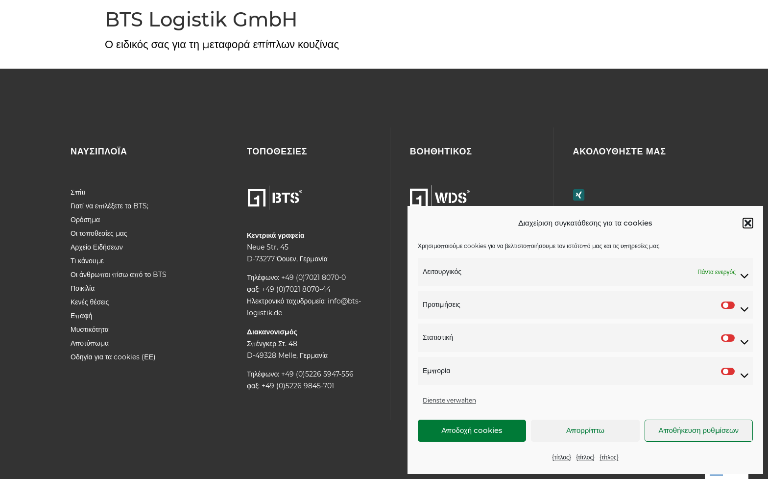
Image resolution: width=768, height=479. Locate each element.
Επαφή (81, 315)
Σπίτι (78, 192)
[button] (748, 223)
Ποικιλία (83, 288)
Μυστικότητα (90, 329)
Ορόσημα (85, 219)
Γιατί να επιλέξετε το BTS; (109, 206)
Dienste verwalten (449, 400)
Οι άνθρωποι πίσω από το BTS (119, 274)
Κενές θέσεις (90, 302)
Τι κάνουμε (87, 260)
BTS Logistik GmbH (201, 19)
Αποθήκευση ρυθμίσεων (699, 430)
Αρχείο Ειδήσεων (97, 247)
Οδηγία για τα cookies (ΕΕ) (113, 357)
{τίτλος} (561, 457)
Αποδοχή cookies (472, 430)
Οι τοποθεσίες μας (99, 233)
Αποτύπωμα (90, 343)
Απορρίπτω (585, 430)
